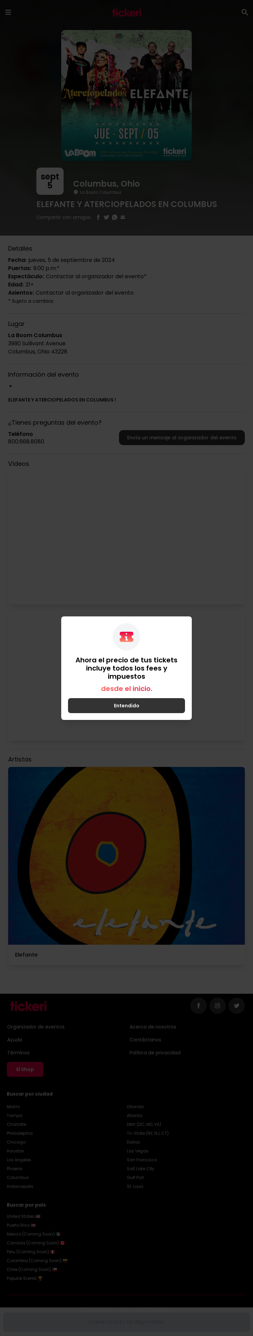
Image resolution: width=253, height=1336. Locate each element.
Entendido (126, 705)
